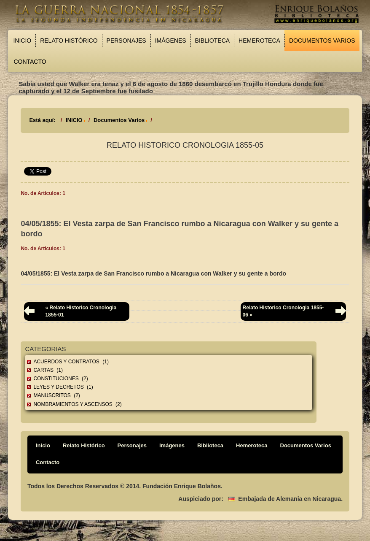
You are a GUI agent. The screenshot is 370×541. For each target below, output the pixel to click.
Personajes (126, 40)
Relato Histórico (68, 40)
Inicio (22, 40)
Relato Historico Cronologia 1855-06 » (283, 311)
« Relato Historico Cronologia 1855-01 (80, 311)
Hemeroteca (259, 40)
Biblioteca (212, 40)
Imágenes (170, 40)
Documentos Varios (322, 40)
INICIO (74, 120)
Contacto (29, 61)
